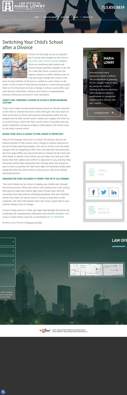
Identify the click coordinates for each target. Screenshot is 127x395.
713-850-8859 (57, 216)
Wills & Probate (104, 220)
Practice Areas (50, 13)
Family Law (102, 181)
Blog (76, 13)
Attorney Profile (101, 117)
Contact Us (87, 13)
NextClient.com (83, 331)
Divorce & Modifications (108, 200)
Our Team (65, 13)
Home (36, 13)
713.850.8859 (113, 5)
